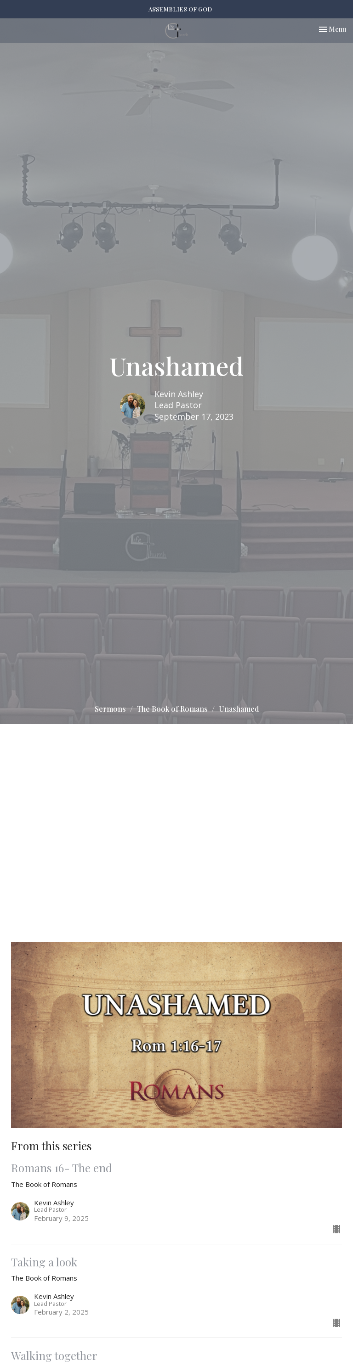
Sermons (110, 709)
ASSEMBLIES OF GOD (180, 9)
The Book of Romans (172, 709)
